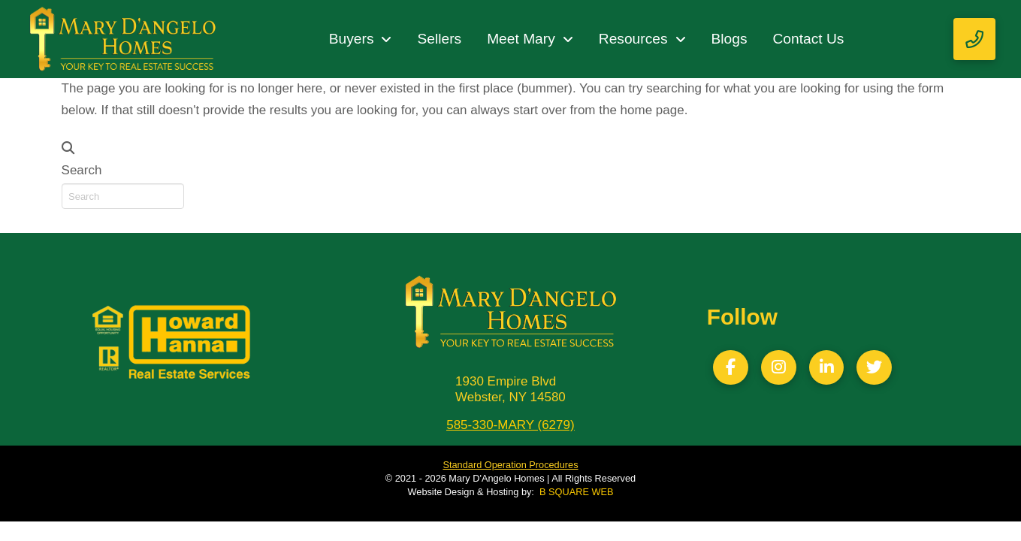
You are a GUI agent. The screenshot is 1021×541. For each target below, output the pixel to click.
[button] (974, 39)
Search (82, 170)
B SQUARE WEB (576, 491)
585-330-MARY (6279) (510, 425)
